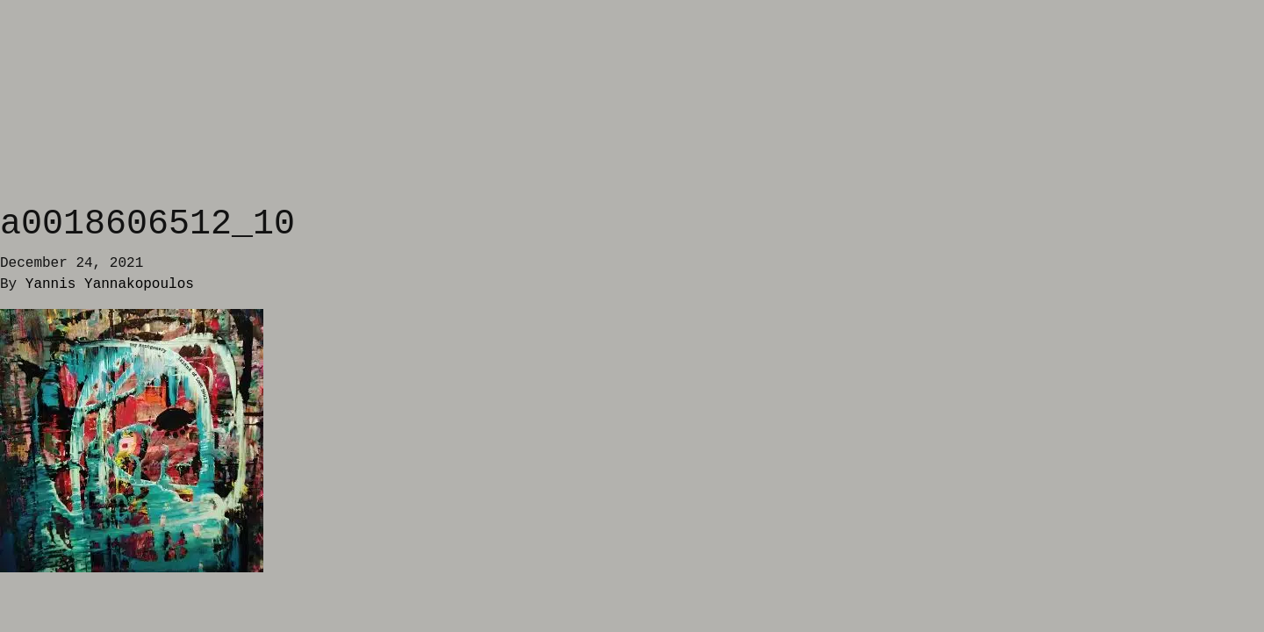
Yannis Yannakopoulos (109, 284)
